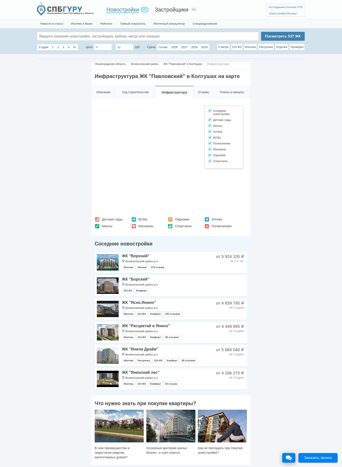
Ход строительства (135, 92)
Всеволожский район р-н (141, 261)
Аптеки (217, 219)
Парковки (182, 219)
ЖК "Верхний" (135, 256)
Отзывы (203, 92)
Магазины (146, 226)
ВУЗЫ (143, 219)
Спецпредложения (205, 23)
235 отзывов (172, 314)
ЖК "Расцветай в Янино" (146, 326)
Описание (103, 92)
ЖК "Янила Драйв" (140, 349)
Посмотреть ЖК (283, 36)
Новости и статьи (51, 23)
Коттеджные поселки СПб (286, 7)
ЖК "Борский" (135, 279)
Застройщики (171, 10)
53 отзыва (171, 383)
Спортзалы (183, 226)
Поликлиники (221, 226)
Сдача (151, 47)
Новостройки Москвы (283, 13)
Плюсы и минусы (232, 92)
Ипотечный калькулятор (169, 23)
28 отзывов (172, 337)
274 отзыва (157, 267)
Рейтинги (106, 23)
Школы (107, 226)
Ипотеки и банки (81, 23)
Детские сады (112, 219)
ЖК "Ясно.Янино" (139, 302)
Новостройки (122, 10)
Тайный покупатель (132, 23)
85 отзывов (188, 360)
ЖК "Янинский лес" (140, 372)
